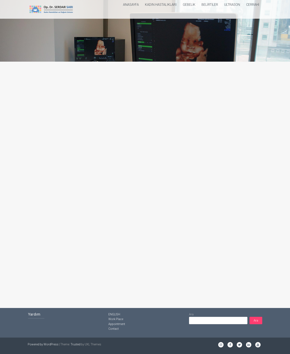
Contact (113, 328)
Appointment (116, 324)
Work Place (115, 319)
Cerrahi (252, 5)
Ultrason (232, 5)
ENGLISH (114, 314)
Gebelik (189, 5)
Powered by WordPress (43, 344)
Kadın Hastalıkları (161, 5)
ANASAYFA (131, 5)
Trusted (75, 344)
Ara (191, 314)
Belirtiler (210, 5)
